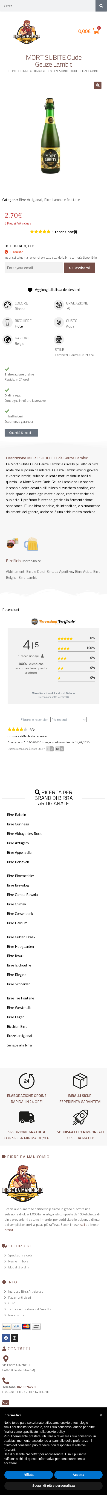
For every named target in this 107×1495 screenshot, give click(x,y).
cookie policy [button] (55, 1431)
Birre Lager (15, 1017)
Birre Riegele (16, 974)
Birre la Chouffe (19, 965)
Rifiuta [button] (28, 1475)
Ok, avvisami (79, 267)
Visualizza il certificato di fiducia (53, 693)
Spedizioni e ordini (21, 1255)
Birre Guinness (18, 824)
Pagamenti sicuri (19, 1297)
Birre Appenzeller (20, 852)
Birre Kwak (15, 955)
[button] (97, 85)
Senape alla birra (19, 1045)
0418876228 (26, 1386)
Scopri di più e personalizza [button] (53, 1485)
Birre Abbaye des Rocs (24, 833)
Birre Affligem (18, 843)
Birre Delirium (17, 923)
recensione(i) (64, 232)
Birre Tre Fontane (20, 998)
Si (50, 748)
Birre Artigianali (33, 70)
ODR (11, 1303)
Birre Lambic (27, 577)
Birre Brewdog (18, 885)
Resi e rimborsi (18, 1261)
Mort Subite (31, 561)
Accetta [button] (78, 1475)
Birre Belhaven (18, 862)
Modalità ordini (18, 1267)
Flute (19, 326)
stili (82, 1224)
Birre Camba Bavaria (22, 894)
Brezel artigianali (19, 1035)
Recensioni (16, 1315)
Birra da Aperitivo (59, 571)
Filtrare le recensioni (54, 720)
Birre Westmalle (19, 1007)
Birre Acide (83, 571)
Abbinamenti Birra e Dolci (25, 571)
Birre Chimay (16, 904)
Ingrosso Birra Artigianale (25, 1291)
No (60, 748)
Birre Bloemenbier (20, 875)
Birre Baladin (16, 814)
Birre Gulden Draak (21, 937)
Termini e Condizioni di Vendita (29, 1309)
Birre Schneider (18, 984)
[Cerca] (101, 6)
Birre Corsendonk (20, 913)
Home (13, 70)
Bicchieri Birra (17, 1026)
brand (9, 1229)
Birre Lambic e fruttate (62, 199)
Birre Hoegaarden (20, 946)
